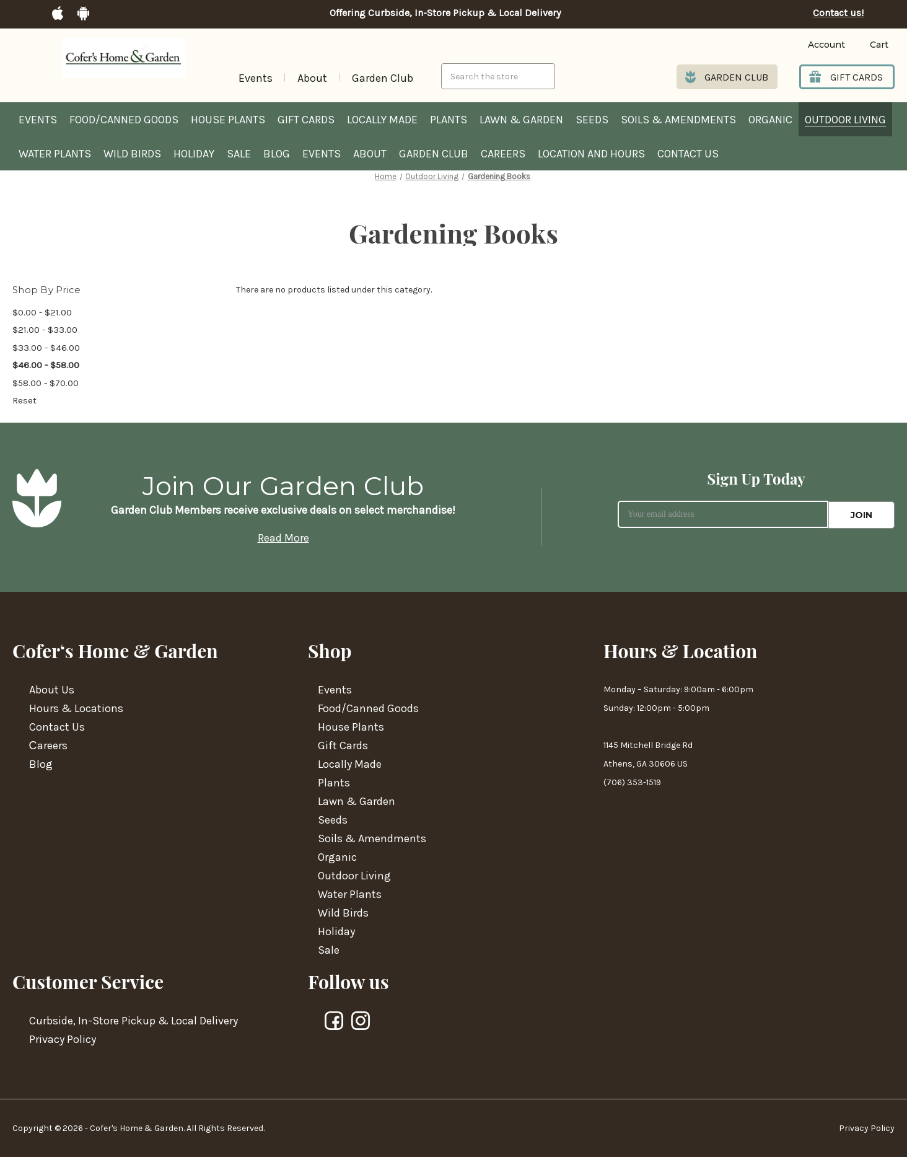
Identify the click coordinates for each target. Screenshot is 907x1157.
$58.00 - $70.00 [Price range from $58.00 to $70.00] (45, 383)
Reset (24, 400)
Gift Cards (306, 119)
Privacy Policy (62, 1039)
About (312, 78)
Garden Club (382, 78)
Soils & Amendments (678, 119)
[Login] (807, 45)
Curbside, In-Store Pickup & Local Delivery (133, 1020)
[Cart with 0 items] (869, 45)
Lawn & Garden (521, 119)
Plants (448, 119)
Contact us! (838, 13)
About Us (51, 690)
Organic (770, 119)
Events (256, 78)
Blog (276, 154)
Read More (283, 538)
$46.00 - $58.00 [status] (45, 365)
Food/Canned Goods (123, 119)
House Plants (228, 119)
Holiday (193, 154)
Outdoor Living (845, 119)
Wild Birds (132, 154)
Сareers (48, 745)
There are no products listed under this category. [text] (334, 289)
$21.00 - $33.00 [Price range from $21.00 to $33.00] (44, 329)
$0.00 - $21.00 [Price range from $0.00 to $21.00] (42, 312)
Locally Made (382, 119)
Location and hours (591, 154)
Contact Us (688, 154)
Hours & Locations (76, 708)
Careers (503, 154)
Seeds (592, 119)
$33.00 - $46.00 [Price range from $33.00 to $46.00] (46, 347)
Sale (239, 154)
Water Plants (55, 154)
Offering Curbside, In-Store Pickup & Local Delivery (445, 13)
